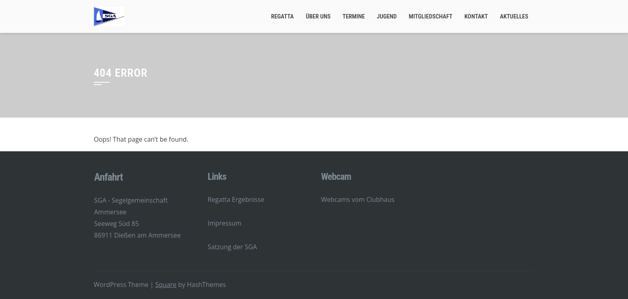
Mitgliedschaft (431, 16)
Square (166, 284)
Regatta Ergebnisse (235, 199)
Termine (353, 16)
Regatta (282, 16)
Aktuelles (514, 16)
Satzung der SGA (232, 246)
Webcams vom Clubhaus (357, 199)
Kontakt (476, 16)
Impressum (224, 223)
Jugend (387, 16)
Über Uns (318, 16)
